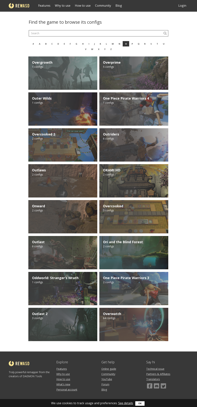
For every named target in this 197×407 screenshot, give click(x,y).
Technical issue (155, 369)
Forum (105, 384)
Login (182, 6)
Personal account (66, 389)
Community (103, 6)
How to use (83, 6)
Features (44, 6)
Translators (153, 379)
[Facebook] (149, 385)
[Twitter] (163, 385)
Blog (118, 6)
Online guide (108, 369)
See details (125, 403)
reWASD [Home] (19, 5)
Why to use (62, 6)
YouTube (106, 379)
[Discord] (156, 385)
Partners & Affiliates (158, 374)
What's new (63, 384)
